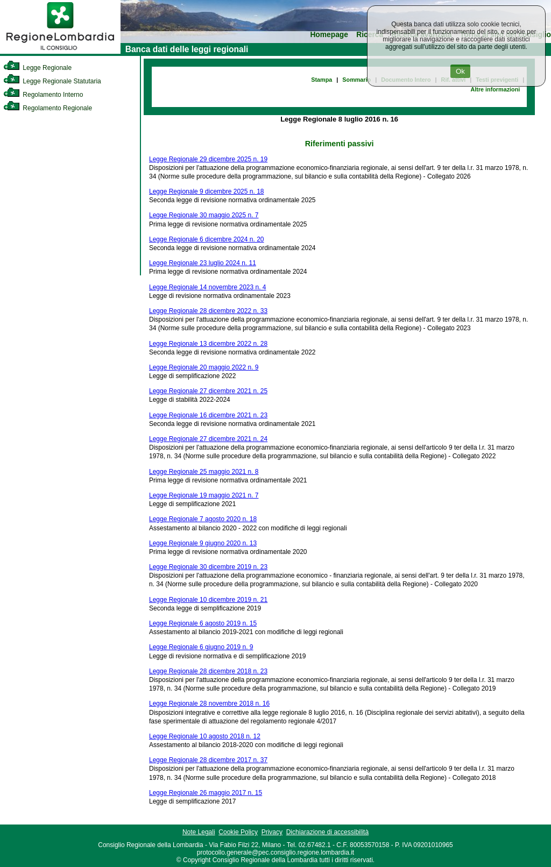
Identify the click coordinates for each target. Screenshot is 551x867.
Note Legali (198, 832)
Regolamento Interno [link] (43, 94)
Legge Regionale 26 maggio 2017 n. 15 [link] (205, 793)
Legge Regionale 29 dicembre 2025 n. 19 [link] (208, 159)
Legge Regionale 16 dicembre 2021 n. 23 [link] (208, 415)
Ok (460, 71)
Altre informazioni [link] (495, 89)
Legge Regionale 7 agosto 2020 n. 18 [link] (203, 519)
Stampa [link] (321, 79)
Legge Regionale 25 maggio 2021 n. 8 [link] (204, 471)
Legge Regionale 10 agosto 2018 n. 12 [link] (204, 736)
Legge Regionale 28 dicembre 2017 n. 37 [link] (208, 760)
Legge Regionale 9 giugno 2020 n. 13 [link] (203, 543)
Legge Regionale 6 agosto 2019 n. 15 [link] (203, 623)
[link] (60, 51)
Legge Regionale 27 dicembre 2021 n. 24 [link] (208, 439)
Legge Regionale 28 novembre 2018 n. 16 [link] (209, 703)
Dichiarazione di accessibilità (327, 832)
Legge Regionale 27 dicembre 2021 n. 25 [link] (208, 391)
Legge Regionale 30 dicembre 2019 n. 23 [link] (208, 567)
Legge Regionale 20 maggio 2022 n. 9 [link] (204, 367)
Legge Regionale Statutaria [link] (52, 81)
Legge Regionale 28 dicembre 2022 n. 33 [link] (208, 311)
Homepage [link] (329, 35)
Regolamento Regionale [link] (47, 108)
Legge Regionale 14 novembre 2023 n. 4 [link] (207, 287)
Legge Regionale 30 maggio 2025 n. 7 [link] (204, 215)
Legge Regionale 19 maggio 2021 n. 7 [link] (204, 495)
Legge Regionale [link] (37, 68)
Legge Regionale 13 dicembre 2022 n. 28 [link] (208, 343)
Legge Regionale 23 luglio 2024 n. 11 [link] (202, 263)
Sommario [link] (356, 79)
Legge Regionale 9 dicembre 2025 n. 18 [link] (206, 191)
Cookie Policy (238, 832)
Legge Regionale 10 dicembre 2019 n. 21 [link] (208, 599)
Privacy (272, 832)
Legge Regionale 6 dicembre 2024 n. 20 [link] (206, 239)
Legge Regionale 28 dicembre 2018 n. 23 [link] (208, 671)
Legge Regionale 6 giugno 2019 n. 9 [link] (201, 647)
